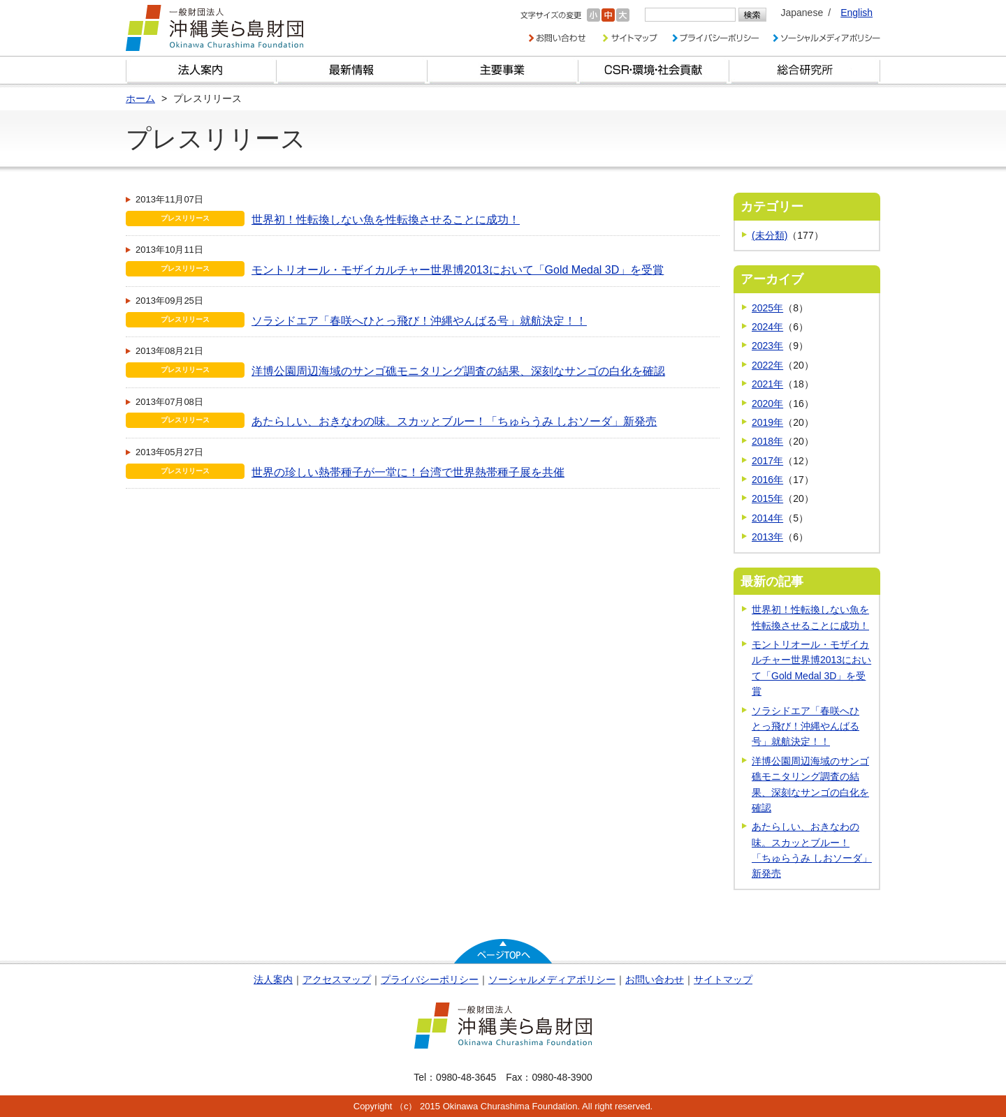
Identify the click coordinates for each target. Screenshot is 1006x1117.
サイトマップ (723, 979)
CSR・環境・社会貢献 (653, 70)
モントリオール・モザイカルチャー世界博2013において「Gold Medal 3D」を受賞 (458, 270)
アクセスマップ (336, 979)
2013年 (767, 536)
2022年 (767, 365)
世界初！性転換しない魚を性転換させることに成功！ (386, 219)
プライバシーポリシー (430, 979)
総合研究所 (804, 70)
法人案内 (273, 979)
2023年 (767, 345)
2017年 (767, 460)
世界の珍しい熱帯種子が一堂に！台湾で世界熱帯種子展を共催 (408, 472)
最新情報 (352, 70)
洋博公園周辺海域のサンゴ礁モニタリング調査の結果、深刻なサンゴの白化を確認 (458, 371)
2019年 (767, 422)
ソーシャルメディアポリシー (551, 979)
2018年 (767, 441)
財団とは (201, 70)
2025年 (767, 307)
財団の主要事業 (503, 70)
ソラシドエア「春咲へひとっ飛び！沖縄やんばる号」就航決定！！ (419, 321)
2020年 (767, 403)
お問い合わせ (654, 979)
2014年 (767, 518)
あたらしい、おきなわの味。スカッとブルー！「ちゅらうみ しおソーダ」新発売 (454, 421)
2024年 (767, 326)
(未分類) (769, 235)
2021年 (767, 384)
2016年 (767, 479)
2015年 (767, 498)
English (856, 12)
